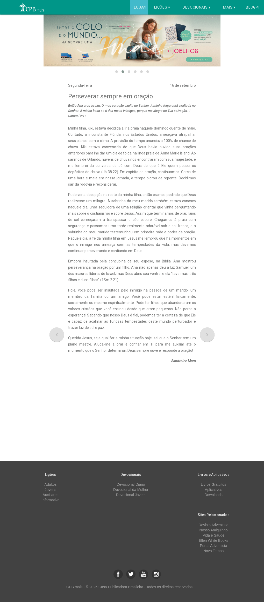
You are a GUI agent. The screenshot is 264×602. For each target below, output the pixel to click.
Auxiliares (51, 495)
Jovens (50, 490)
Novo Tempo (213, 551)
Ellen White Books (213, 540)
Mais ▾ (229, 7)
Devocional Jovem (131, 495)
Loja (140, 7)
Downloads (213, 495)
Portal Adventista (213, 546)
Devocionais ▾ (197, 7)
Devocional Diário (131, 484)
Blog (252, 7)
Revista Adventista (213, 525)
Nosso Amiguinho (213, 530)
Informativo (50, 500)
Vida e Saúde (213, 535)
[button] (116, 71)
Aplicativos (213, 490)
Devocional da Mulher (130, 490)
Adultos (51, 484)
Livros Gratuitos (213, 484)
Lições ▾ (162, 7)
